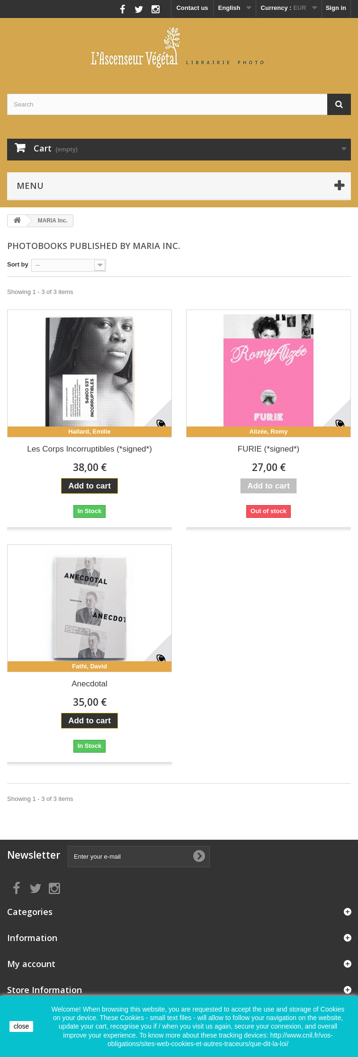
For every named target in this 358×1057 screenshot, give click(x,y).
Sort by (17, 264)
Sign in (336, 7)
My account (31, 963)
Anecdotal (89, 683)
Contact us (192, 7)
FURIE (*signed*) (268, 448)
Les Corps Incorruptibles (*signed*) (89, 448)
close (21, 1026)
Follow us (102, 6)
